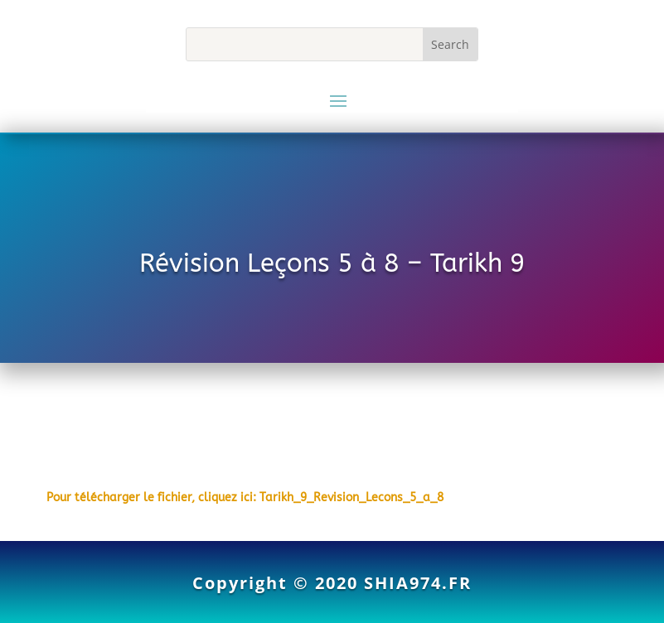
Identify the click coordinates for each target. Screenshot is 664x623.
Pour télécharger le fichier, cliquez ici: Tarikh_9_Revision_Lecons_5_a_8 (244, 497)
